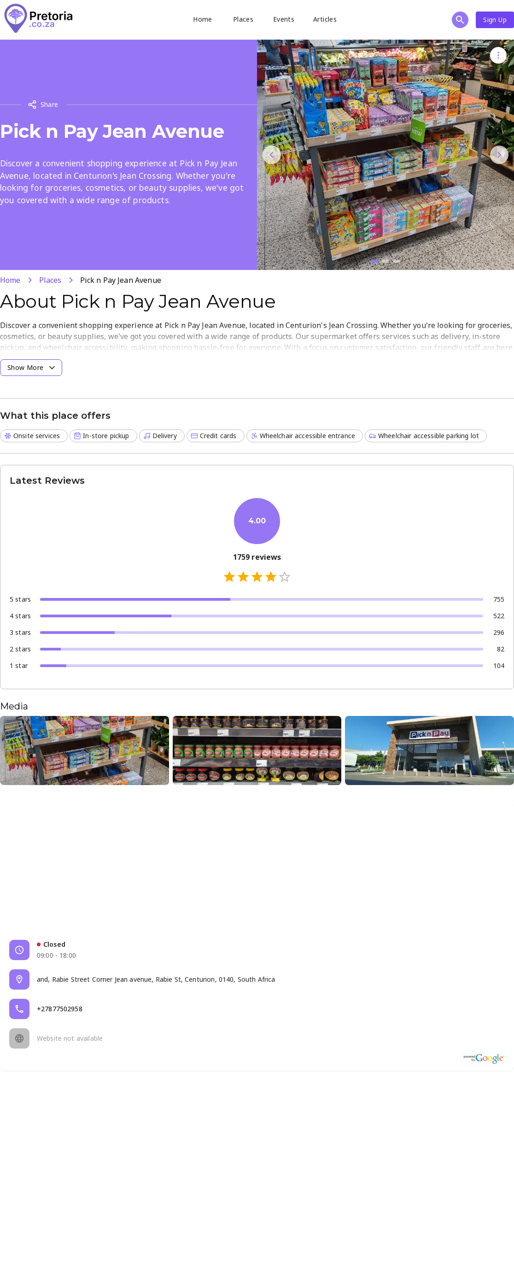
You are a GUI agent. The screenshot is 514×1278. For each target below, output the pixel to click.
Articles (325, 19)
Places (243, 19)
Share (43, 104)
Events (283, 19)
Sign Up (495, 19)
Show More (32, 367)
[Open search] (460, 20)
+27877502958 (59, 1008)
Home (202, 19)
